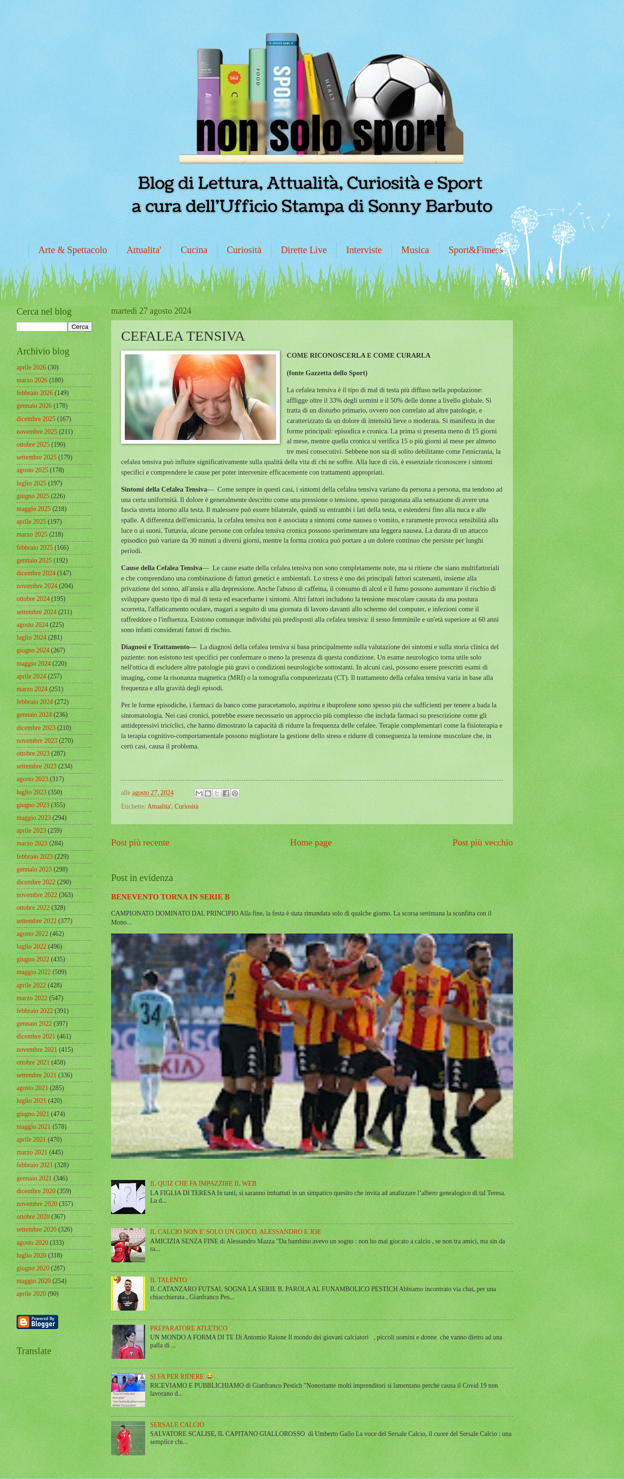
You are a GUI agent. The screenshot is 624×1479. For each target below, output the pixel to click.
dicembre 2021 (36, 1036)
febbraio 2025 (35, 547)
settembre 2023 (37, 766)
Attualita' (144, 250)
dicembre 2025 (36, 419)
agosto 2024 (32, 624)
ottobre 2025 (33, 444)
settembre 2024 (37, 612)
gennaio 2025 (34, 560)
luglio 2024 (31, 637)
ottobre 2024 (33, 598)
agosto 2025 (32, 470)
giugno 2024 (33, 650)
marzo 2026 (32, 380)
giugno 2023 (33, 805)
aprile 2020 (31, 1293)
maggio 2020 (34, 1281)
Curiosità (244, 250)
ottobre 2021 (33, 1062)
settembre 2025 (37, 457)
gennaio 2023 (34, 869)
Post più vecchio (482, 842)
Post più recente (140, 842)
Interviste (364, 250)
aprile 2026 (31, 367)
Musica (415, 250)
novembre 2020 (37, 1203)
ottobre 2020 (33, 1216)
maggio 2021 (34, 1126)
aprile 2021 (31, 1139)
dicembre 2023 (36, 727)
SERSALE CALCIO (177, 1424)
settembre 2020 (37, 1229)
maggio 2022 (34, 972)
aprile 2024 (31, 676)
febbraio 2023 (35, 856)
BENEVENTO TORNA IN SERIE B (170, 897)
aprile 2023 (31, 830)
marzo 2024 (32, 689)
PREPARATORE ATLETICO (189, 1328)
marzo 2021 (32, 1152)
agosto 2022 (32, 933)
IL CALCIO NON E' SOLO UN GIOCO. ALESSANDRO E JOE (235, 1231)
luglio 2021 (31, 1100)
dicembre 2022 (36, 882)
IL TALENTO (168, 1280)
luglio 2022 (31, 946)
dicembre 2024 (36, 573)
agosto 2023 (32, 779)
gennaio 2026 (34, 405)
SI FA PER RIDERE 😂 (182, 1376)
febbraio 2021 (35, 1165)
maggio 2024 (34, 663)
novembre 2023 (37, 740)
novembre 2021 (37, 1049)
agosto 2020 (32, 1242)
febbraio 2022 (35, 1010)
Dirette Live (304, 250)
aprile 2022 (31, 985)
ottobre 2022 (33, 907)
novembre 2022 (37, 894)
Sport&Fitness (476, 250)
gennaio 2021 (34, 1178)
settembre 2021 (37, 1075)
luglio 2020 (31, 1255)
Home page (311, 842)
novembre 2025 (37, 431)
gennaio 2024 (34, 714)
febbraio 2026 (35, 392)
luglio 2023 (31, 792)
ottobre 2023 (33, 753)
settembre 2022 (37, 920)
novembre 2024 (37, 586)
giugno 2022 (33, 959)
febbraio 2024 (35, 701)
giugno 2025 (33, 496)
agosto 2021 (32, 1088)
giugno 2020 (33, 1268)
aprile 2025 (31, 521)
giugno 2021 (33, 1114)
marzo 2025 (32, 534)
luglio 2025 (31, 483)
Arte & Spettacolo (72, 250)
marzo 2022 (32, 998)
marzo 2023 (32, 843)
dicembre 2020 (36, 1191)
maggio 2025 (34, 508)
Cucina (194, 250)
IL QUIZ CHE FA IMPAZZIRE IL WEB (203, 1183)
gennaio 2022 (34, 1023)
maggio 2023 (34, 817)
